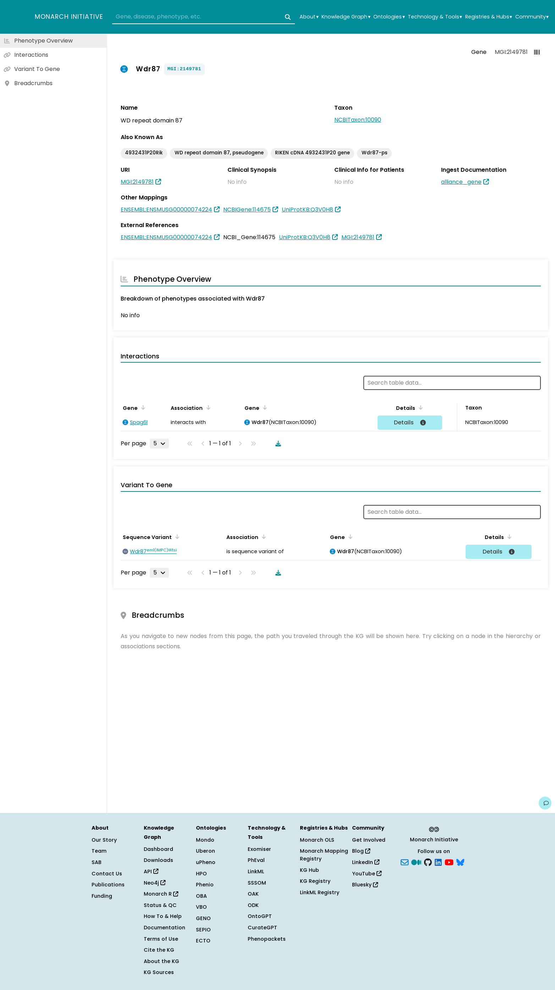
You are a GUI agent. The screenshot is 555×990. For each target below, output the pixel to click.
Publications (108, 884)
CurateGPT (262, 927)
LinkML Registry (319, 892)
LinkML (256, 871)
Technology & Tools (435, 17)
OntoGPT (260, 916)
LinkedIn (365, 862)
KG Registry (315, 881)
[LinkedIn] (438, 862)
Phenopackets (267, 938)
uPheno (205, 862)
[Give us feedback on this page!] (545, 803)
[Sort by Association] (207, 407)
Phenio (205, 884)
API (151, 871)
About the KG (161, 961)
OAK (253, 893)
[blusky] (460, 862)
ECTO (203, 940)
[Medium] (416, 862)
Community (532, 17)
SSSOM (257, 882)
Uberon (205, 850)
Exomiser (259, 849)
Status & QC (160, 905)
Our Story (104, 839)
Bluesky (365, 884)
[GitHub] (428, 862)
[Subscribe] (404, 862)
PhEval (256, 860)
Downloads (158, 860)
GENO (203, 918)
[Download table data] (276, 443)
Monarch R (161, 893)
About (309, 17)
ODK (253, 905)
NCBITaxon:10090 (357, 120)
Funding (102, 896)
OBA (201, 896)
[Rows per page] (159, 444)
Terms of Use (161, 938)
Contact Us (107, 873)
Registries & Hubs (488, 17)
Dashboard (158, 849)
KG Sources (159, 972)
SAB (96, 862)
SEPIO (203, 929)
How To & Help (163, 916)
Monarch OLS (317, 839)
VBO (201, 907)
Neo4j (154, 882)
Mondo (205, 839)
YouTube (366, 873)
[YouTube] (449, 862)
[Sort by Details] (419, 407)
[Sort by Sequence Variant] (176, 536)
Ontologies (389, 17)
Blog (361, 850)
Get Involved (368, 839)
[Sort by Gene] (142, 407)
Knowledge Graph (346, 17)
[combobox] (203, 17)
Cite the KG (159, 949)
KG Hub (309, 870)
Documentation (164, 927)
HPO (201, 873)
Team (99, 850)
